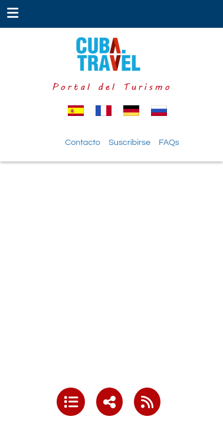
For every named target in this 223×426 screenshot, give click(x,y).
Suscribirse (129, 142)
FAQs (169, 142)
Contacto (82, 142)
